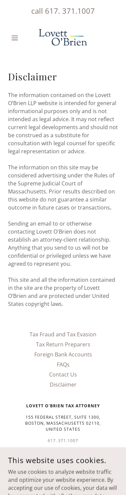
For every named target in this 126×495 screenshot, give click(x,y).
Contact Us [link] (63, 374)
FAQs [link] (63, 364)
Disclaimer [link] (63, 384)
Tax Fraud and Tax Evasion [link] (63, 334)
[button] (16, 38)
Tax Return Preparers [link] (63, 344)
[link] (63, 37)
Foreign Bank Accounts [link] (63, 354)
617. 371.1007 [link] (70, 11)
